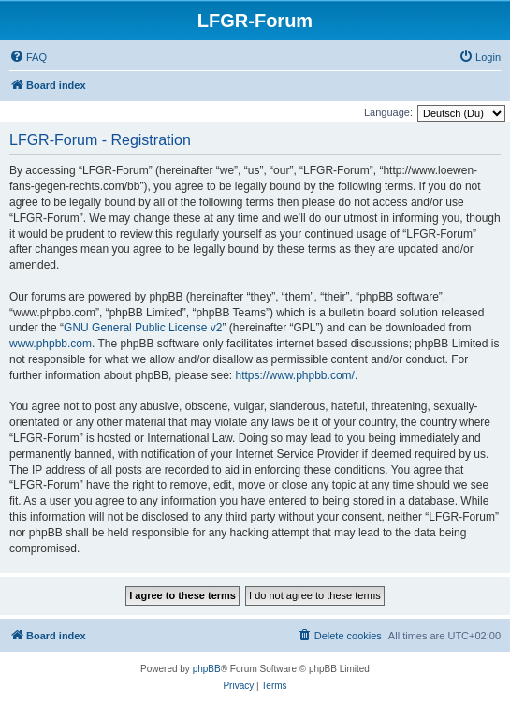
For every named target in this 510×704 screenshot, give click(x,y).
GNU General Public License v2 (143, 327)
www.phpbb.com (50, 343)
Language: (388, 112)
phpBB (207, 669)
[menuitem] (28, 57)
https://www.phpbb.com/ (294, 375)
